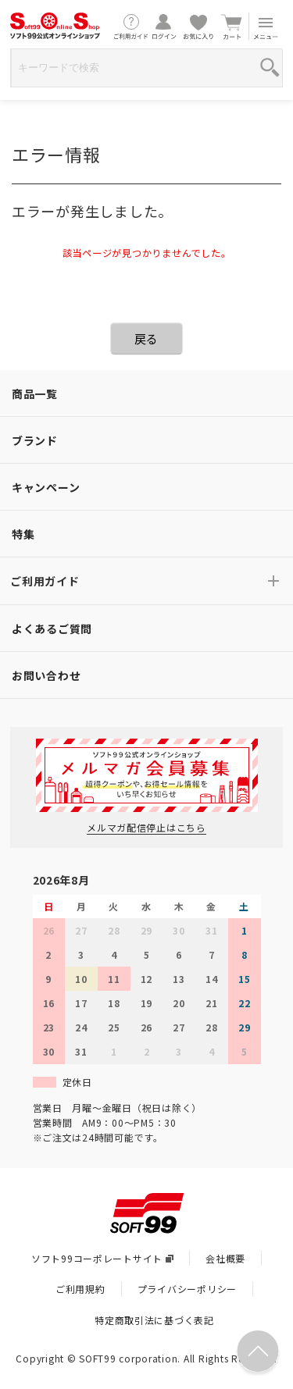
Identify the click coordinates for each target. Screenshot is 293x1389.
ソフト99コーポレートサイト (102, 1258)
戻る (146, 338)
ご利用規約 (80, 1288)
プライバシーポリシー (187, 1288)
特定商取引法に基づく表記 (154, 1320)
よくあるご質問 (52, 628)
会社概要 (225, 1258)
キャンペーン (46, 487)
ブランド (35, 440)
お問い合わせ (46, 675)
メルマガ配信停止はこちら (146, 827)
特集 (23, 534)
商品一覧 (35, 393)
